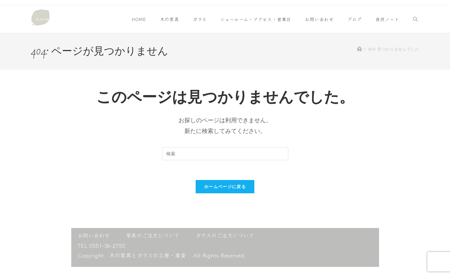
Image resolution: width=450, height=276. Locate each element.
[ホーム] (359, 49)
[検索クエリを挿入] (225, 153)
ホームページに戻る (225, 186)
